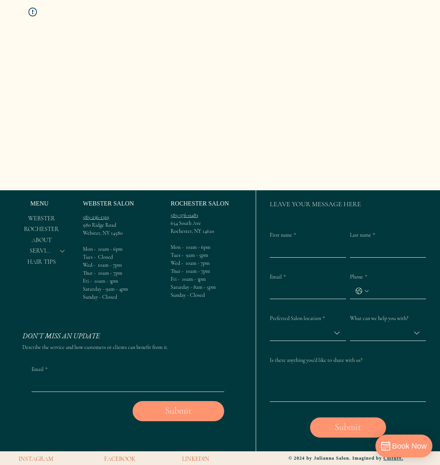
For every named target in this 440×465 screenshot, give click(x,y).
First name (283, 235)
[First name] (305, 249)
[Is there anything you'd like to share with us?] (348, 384)
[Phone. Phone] (395, 291)
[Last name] (385, 249)
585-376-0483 (184, 215)
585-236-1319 (96, 217)
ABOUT (42, 240)
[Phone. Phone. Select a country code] (362, 291)
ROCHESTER (41, 229)
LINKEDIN (195, 459)
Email (278, 277)
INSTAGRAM (36, 459)
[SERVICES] (62, 250)
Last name (362, 235)
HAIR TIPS (41, 262)
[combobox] (308, 333)
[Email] (305, 291)
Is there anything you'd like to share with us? (316, 360)
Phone (358, 277)
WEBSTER (41, 218)
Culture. (393, 458)
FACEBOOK (119, 459)
